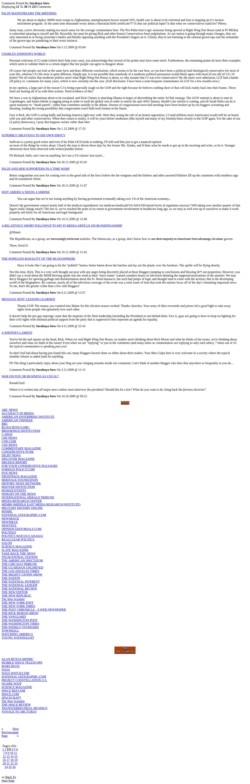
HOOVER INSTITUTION (18, 487)
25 (10, 767)
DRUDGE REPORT (14, 462)
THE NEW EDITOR (15, 592)
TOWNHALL (10, 630)
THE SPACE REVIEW (16, 704)
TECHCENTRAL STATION (20, 557)
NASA (6, 669)
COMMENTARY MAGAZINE (21, 448)
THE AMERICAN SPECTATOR (22, 560)
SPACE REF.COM (13, 690)
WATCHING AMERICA (17, 634)
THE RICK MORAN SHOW (20, 613)
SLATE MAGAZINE (15, 550)
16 (4, 760)
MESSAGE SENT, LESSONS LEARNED (28, 299)
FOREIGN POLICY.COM (18, 469)
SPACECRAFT (11, 697)
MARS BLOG (11, 666)
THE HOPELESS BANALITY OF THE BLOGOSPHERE (38, 258)
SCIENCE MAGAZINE (17, 546)
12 (4, 756)
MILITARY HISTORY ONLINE (22, 508)
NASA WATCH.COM (15, 673)
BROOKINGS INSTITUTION (21, 431)
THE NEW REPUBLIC (16, 595)
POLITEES (9, 532)
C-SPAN (7, 434)
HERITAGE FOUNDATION (20, 480)
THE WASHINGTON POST (20, 620)
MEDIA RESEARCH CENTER (22, 501)
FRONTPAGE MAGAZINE (19, 476)
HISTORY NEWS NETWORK (21, 483)
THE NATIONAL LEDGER (19, 585)
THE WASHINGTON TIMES (20, 623)
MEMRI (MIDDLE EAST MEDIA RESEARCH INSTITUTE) (41, 504)
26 (14, 767)
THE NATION (11, 578)
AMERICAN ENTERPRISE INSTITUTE (28, 416)
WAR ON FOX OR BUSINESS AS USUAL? (30, 376)
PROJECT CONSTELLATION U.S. (24, 680)
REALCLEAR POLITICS (18, 539)
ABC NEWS (10, 409)
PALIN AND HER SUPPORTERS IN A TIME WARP (36, 168)
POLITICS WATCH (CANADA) (22, 536)
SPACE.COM (10, 694)
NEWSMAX (10, 522)
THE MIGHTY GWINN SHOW (22, 574)
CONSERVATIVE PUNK (18, 452)
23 (16, 763)
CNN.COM (9, 441)
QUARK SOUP (11, 683)
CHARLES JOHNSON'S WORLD (23, 53)
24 (6, 767)
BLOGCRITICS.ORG (15, 427)
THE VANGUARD (14, 616)
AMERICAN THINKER (17, 420)
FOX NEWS (9, 473)
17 (8, 760)
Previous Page (7, 734)
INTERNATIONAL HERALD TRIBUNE (28, 497)
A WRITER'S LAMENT (17, 332)
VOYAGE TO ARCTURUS (19, 711)
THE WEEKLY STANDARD (20, 627)
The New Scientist (13, 599)
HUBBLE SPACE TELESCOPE (22, 662)
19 (16, 760)
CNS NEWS (9, 445)
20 (4, 763)
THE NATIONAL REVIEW (19, 588)
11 (15, 753)
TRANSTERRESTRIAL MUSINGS (24, 708)
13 (8, 756)
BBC (5, 423)
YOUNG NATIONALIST (18, 637)
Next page (15, 730)
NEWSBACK (10, 518)
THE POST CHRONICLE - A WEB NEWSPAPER (34, 609)
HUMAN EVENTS (14, 490)
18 (12, 760)
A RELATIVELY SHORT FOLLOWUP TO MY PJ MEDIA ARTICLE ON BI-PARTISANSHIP (62, 225)
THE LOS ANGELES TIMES (20, 571)
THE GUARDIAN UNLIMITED (22, 567)
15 (16, 756)
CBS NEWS (9, 438)
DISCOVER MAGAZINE (18, 459)
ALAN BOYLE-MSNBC (17, 659)
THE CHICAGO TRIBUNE (19, 564)
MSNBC (7, 511)
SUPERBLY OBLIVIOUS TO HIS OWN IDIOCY (33, 135)
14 (12, 756)
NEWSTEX (9, 525)
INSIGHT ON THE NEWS (19, 494)
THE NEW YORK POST (17, 602)
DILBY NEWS (11, 455)
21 (8, 763)
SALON (7, 543)
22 (12, 763)
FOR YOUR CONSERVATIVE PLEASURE (29, 466)
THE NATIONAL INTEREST (21, 581)
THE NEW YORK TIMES (18, 606)
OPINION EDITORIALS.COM (21, 529)
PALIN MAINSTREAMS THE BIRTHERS (29, 13)
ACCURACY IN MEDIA (18, 413)
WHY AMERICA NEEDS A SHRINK (26, 192)
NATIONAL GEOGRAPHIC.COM (24, 515)
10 (11, 753)
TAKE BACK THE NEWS (19, 553)
